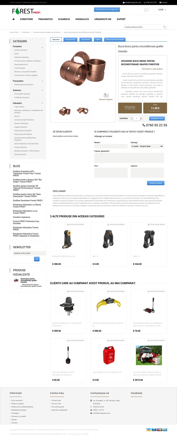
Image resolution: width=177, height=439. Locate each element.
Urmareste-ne (102, 19)
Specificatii (85, 39)
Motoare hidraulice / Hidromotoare (26, 151)
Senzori (17, 116)
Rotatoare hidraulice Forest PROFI (25, 228)
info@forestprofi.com (132, 2)
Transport (43, 2)
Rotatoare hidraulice (21, 57)
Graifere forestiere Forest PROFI (28, 200)
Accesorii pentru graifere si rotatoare (27, 61)
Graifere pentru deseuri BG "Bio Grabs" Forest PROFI (27, 180)
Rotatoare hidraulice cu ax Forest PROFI (25, 212)
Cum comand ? (16, 2)
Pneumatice (45, 19)
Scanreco (64, 19)
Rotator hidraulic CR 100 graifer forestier (66, 324)
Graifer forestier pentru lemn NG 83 (108, 324)
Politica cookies (17, 403)
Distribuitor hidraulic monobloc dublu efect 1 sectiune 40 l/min (147, 324)
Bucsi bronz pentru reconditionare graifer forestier (29, 280)
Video (98, 39)
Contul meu (56, 400)
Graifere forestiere (20, 50)
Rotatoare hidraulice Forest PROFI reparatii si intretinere (26, 234)
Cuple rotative (19, 107)
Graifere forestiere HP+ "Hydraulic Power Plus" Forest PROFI (27, 173)
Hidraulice (82, 19)
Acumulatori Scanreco (22, 94)
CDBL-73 (136, 256)
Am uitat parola (58, 407)
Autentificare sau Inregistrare (107, 9)
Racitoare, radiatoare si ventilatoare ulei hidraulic (28, 111)
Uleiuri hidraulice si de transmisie (26, 144)
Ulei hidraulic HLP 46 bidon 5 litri (107, 372)
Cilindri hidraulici (20, 154)
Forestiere (26, 19)
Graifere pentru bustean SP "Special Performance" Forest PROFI (26, 188)
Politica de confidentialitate (22, 407)
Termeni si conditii (18, 416)
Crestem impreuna (21, 217)
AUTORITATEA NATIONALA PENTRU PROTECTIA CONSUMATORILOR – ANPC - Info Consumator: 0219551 (49, 434)
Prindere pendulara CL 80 (63, 256)
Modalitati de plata (30, 2)
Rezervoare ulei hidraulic (23, 134)
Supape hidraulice (20, 127)
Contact (163, 2)
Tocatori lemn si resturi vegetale (25, 75)
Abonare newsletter (59, 410)
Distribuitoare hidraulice (23, 131)
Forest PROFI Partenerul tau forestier (26, 222)
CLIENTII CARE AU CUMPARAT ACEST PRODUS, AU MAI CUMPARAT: (93, 283)
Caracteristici (71, 39)
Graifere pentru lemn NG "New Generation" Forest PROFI (27, 195)
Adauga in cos (157, 118)
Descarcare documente (114, 39)
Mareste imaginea (106, 97)
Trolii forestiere (19, 68)
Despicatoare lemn (21, 64)
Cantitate (124, 118)
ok (37, 259)
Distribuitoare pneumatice (23, 84)
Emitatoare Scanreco (21, 97)
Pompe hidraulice (20, 147)
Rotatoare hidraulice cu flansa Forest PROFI (27, 205)
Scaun (16, 54)
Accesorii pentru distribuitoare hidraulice (25, 139)
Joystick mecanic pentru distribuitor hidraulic (63, 373)
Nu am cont (56, 403)
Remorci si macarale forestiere (25, 72)
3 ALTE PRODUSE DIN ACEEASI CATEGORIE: (77, 216)
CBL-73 (95, 256)
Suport (121, 19)
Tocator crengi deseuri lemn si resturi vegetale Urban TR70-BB (147, 373)
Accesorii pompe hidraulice (24, 120)
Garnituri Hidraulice (21, 123)
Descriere (55, 39)
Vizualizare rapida (75, 224)
